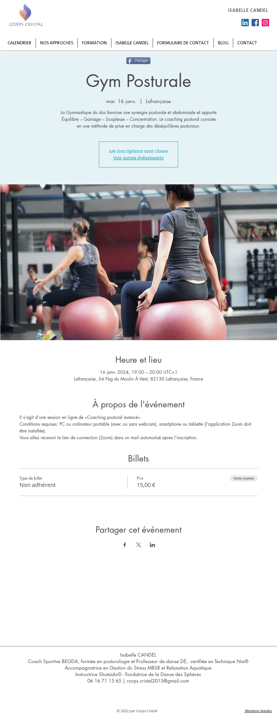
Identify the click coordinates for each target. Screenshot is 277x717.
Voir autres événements (138, 158)
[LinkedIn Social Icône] (245, 22)
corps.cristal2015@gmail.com (158, 681)
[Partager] (138, 60)
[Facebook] (255, 22)
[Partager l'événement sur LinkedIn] (152, 545)
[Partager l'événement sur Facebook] (124, 545)
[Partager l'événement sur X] (138, 545)
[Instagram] (265, 22)
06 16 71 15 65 (104, 681)
